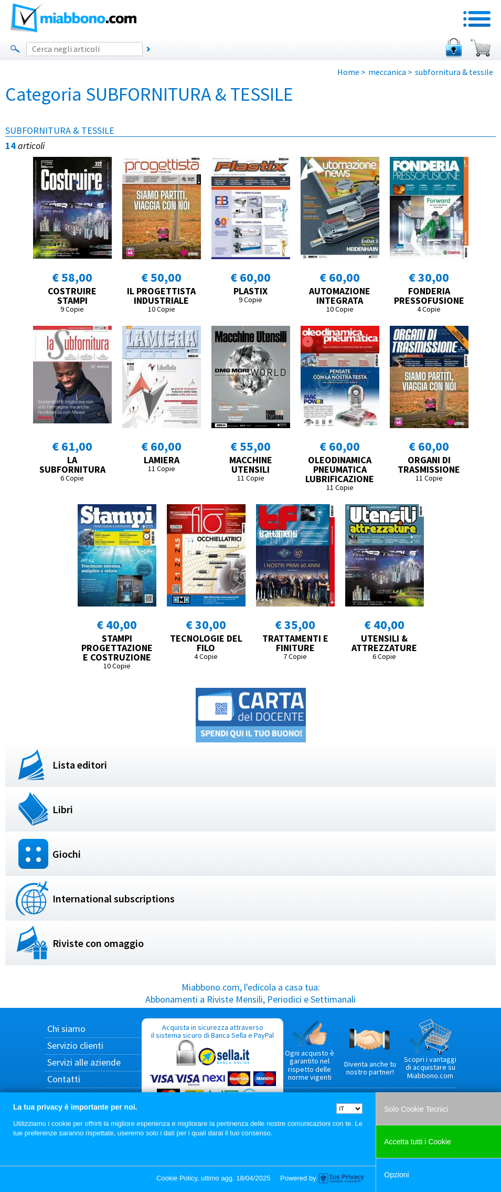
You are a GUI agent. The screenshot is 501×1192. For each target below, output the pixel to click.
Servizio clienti (75, 1045)
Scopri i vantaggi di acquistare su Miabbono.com (430, 1049)
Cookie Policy (176, 1178)
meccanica (387, 72)
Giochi (66, 853)
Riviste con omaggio (98, 943)
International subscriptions (113, 898)
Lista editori (79, 764)
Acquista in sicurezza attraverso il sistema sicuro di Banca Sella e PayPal (212, 1073)
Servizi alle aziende (84, 1062)
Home (348, 72)
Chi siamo (66, 1029)
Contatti (63, 1079)
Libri (62, 809)
